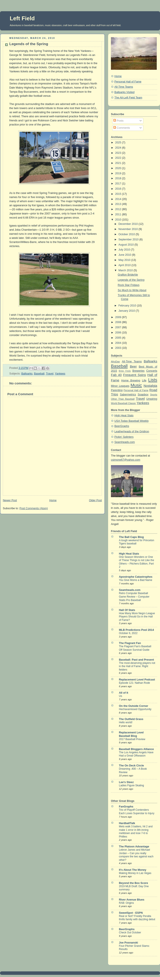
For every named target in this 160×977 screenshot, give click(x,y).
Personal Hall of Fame (127, 81)
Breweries (138, 370)
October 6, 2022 (128, 633)
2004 (118, 342)
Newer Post (10, 500)
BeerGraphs (121, 426)
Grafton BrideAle (128, 274)
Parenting (117, 390)
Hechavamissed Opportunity (135, 709)
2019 (118, 173)
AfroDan (115, 361)
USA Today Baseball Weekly (131, 420)
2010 (118, 219)
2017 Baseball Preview (132, 739)
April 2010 (124, 265)
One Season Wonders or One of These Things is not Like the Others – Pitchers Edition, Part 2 (136, 562)
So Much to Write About (132, 290)
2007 (118, 327)
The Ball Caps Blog (131, 537)
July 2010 (124, 249)
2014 (118, 199)
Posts (118, 120)
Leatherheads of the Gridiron (131, 431)
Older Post (95, 500)
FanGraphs (126, 806)
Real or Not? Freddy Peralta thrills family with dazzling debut (137, 918)
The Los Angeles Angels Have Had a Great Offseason (136, 754)
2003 (118, 347)
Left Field (22, 18)
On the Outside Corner (133, 705)
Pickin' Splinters (124, 436)
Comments (121, 127)
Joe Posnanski (128, 942)
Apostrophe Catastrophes (135, 576)
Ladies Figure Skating (131, 785)
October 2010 (127, 234)
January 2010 (127, 310)
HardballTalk (127, 823)
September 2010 (128, 239)
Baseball (39, 373)
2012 (118, 209)
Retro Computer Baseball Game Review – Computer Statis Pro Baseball (134, 596)
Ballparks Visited (124, 92)
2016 (118, 188)
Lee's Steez (126, 782)
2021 (118, 163)
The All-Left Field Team (128, 97)
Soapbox (143, 394)
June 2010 (125, 254)
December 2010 (128, 223)
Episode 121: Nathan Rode (134, 682)
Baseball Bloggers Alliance (136, 749)
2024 (118, 147)
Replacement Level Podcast (137, 679)
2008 (118, 322)
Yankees (60, 373)
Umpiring (151, 398)
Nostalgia (150, 385)
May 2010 (124, 260)
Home (53, 500)
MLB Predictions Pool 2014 (136, 629)
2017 (118, 183)
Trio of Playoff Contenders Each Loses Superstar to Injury (136, 811)
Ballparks (26, 373)
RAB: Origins (126, 902)
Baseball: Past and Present (136, 659)
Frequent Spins (134, 375)
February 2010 (127, 305)
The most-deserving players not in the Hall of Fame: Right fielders (137, 666)
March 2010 (126, 270)
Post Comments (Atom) (33, 508)
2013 (118, 204)
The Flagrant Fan (130, 643)
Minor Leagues (120, 385)
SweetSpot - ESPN (131, 912)
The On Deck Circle (131, 765)
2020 (118, 168)
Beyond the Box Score (133, 883)
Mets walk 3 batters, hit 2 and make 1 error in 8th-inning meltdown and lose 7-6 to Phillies (136, 831)
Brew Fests (125, 371)
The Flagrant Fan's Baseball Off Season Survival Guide (135, 648)
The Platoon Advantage (134, 846)
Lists (152, 379)
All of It (123, 692)
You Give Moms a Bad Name (135, 580)
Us (120, 696)
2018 (118, 178)
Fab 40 (116, 375)
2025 (118, 142)
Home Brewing (130, 380)
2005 (118, 337)
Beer (133, 366)
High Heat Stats (123, 415)
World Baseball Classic (123, 403)
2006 (118, 332)
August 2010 (126, 244)
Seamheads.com (124, 442)
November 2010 (128, 229)
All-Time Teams (123, 86)
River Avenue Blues (131, 899)
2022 (118, 157)
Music (136, 385)
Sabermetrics (128, 394)
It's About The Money (132, 869)
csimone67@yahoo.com (125, 459)
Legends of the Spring (28, 44)
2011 (118, 214)
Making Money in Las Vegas (135, 873)
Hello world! (126, 722)
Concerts (151, 370)
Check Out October (130, 932)
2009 (118, 317)
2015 (118, 193)
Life (144, 380)
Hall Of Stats (127, 610)
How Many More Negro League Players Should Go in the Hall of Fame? (137, 617)
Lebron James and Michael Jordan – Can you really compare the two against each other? (136, 854)
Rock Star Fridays (128, 285)
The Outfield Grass (131, 719)
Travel (49, 373)
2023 (118, 152)
